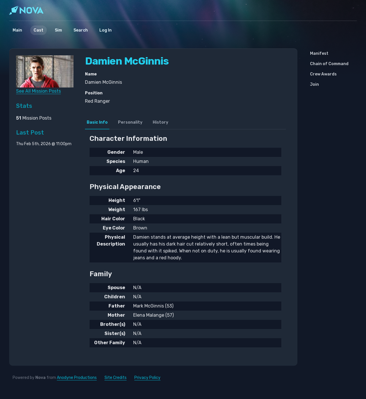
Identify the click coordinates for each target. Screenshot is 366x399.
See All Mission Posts (38, 91)
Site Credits (115, 377)
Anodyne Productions (77, 377)
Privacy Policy (147, 377)
